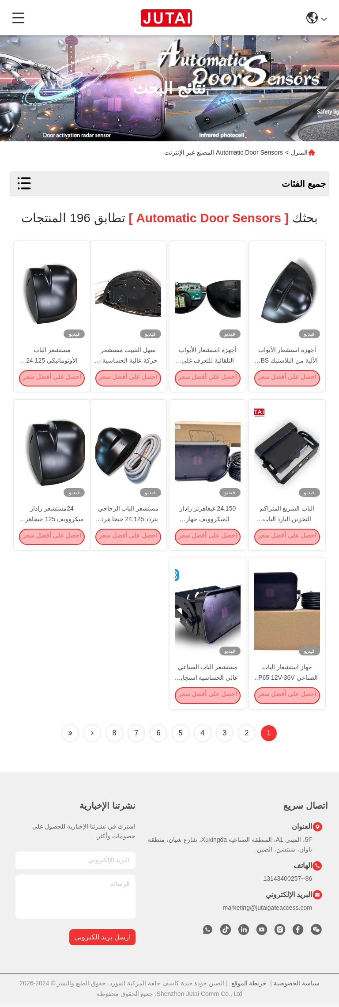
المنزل (299, 152)
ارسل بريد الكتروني (102, 941)
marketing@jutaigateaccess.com (267, 911)
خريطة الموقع (249, 986)
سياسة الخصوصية (297, 986)
